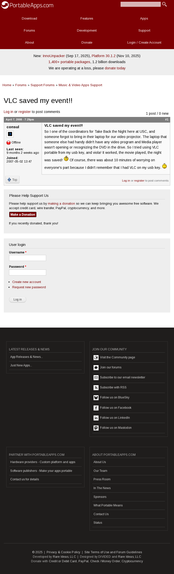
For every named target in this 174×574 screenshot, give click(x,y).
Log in (8, 112)
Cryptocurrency (132, 561)
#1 (166, 119)
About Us (100, 462)
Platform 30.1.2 (104, 56)
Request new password (29, 287)
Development (87, 30)
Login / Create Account (144, 42)
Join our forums (107, 367)
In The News (102, 488)
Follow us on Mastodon (113, 427)
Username (17, 252)
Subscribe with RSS (110, 387)
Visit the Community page (114, 357)
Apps (144, 18)
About (29, 42)
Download (29, 18)
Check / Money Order (105, 561)
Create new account (26, 282)
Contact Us (101, 514)
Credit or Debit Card (63, 561)
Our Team (100, 471)
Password (17, 266)
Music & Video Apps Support (80, 85)
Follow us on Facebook (112, 407)
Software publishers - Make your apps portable (41, 471)
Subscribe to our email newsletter (119, 377)
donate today (115, 68)
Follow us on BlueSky (111, 397)
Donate (86, 42)
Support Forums (43, 85)
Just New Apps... (21, 365)
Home (7, 85)
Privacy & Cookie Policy (63, 552)
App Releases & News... (26, 357)
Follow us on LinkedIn (112, 417)
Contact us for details (24, 479)
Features (86, 18)
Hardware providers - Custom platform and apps (42, 462)
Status (98, 522)
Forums (29, 30)
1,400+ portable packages (69, 62)
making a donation (61, 203)
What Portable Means (108, 505)
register (25, 112)
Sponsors (100, 497)
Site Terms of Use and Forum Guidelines (113, 552)
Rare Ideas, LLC (64, 556)
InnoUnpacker (54, 56)
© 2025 (37, 552)
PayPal (83, 561)
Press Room (102, 479)
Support (144, 30)
